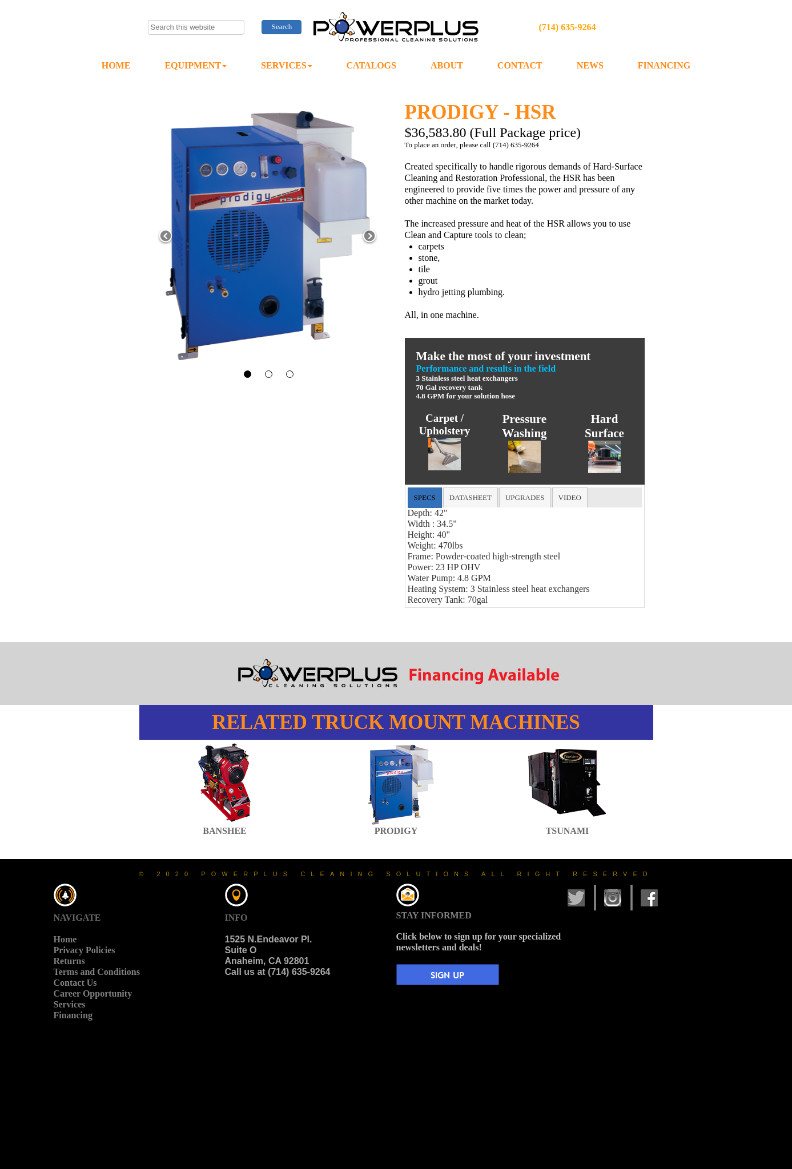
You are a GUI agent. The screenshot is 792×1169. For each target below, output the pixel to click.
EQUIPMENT (195, 65)
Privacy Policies (84, 950)
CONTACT (519, 65)
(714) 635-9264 (567, 27)
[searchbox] (196, 27)
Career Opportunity (93, 993)
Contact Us (75, 982)
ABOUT (447, 65)
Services (70, 1004)
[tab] (425, 497)
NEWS (590, 65)
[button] (166, 237)
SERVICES (286, 65)
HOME (116, 65)
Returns (69, 961)
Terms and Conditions (97, 972)
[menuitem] (116, 66)
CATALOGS (371, 65)
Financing (73, 1015)
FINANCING (664, 65)
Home (65, 939)
